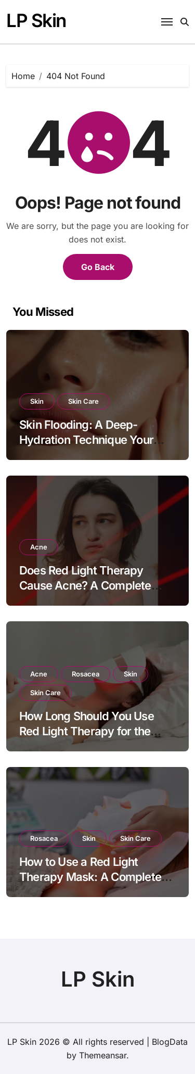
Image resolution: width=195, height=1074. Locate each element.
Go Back (97, 267)
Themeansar (102, 1055)
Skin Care (83, 401)
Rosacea (85, 674)
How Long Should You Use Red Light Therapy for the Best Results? (86, 730)
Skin (37, 401)
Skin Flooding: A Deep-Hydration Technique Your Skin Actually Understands (87, 439)
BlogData (170, 1042)
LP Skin (36, 20)
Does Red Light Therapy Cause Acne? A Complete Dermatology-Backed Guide (91, 585)
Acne (38, 547)
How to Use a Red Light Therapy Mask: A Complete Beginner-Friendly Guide (90, 876)
